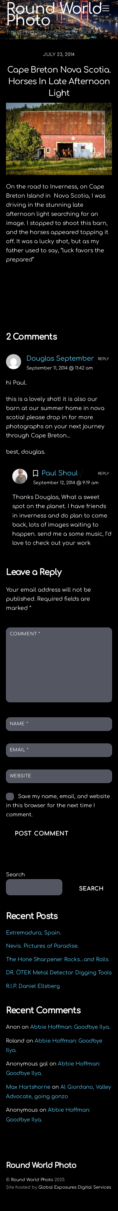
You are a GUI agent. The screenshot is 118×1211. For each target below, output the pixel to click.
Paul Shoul (60, 473)
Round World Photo (32, 1179)
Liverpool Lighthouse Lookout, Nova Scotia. (61, 290)
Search (15, 875)
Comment (25, 634)
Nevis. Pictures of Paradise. (42, 946)
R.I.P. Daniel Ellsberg (33, 986)
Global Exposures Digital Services (74, 1187)
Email (19, 750)
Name (19, 723)
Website (20, 776)
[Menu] (105, 8)
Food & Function (77, 305)
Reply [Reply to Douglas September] (103, 359)
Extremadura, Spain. (33, 933)
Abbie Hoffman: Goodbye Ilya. (70, 1027)
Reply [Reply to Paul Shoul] (103, 474)
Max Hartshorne (28, 1087)
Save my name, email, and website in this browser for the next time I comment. (58, 805)
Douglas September (60, 358)
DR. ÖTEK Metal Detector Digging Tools (59, 973)
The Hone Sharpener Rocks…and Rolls (57, 959)
